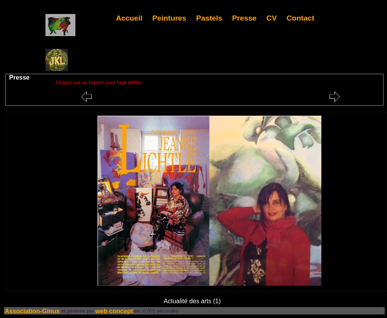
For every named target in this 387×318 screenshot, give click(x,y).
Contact (300, 18)
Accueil (129, 18)
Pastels (209, 18)
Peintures (169, 18)
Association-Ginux (32, 311)
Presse (244, 18)
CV (272, 18)
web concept (114, 311)
